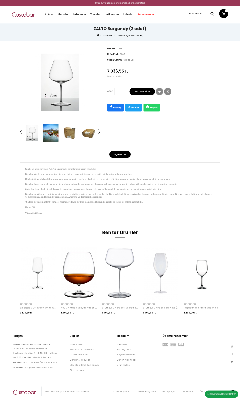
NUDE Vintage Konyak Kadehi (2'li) (81, 307)
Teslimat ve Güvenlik (82, 349)
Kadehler (108, 35)
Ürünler (49, 14)
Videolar (95, 14)
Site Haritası (77, 370)
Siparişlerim (124, 349)
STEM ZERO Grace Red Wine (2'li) (162, 307)
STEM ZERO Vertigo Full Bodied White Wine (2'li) (130, 307)
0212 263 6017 (31, 362)
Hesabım (122, 344)
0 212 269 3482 (49, 362)
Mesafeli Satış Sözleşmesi (85, 365)
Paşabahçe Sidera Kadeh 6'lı (201, 307)
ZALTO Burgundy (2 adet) (129, 35)
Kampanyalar (146, 14)
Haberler (128, 14)
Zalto (119, 48)
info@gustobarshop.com (38, 367)
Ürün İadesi (123, 365)
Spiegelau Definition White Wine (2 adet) (44, 307)
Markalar (63, 14)
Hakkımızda (112, 14)
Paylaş (115, 107)
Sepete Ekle (142, 91)
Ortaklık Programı (146, 391)
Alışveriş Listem (126, 354)
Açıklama (120, 154)
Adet (110, 91)
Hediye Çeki (169, 391)
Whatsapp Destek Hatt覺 (222, 394)
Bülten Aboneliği (126, 359)
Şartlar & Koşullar (80, 359)
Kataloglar (79, 14)
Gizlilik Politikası (79, 354)
